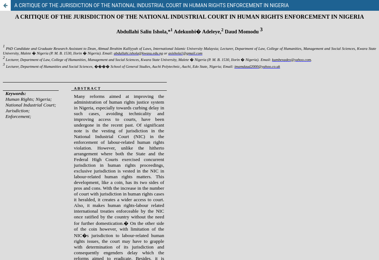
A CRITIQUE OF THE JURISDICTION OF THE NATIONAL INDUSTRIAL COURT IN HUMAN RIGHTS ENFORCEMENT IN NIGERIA (151, 5)
